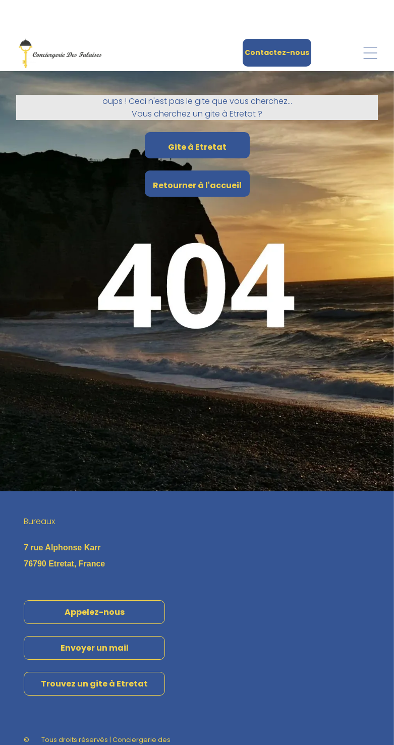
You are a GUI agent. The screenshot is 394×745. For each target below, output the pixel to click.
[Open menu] (370, 18)
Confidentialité (157, 715)
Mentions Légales (100, 715)
